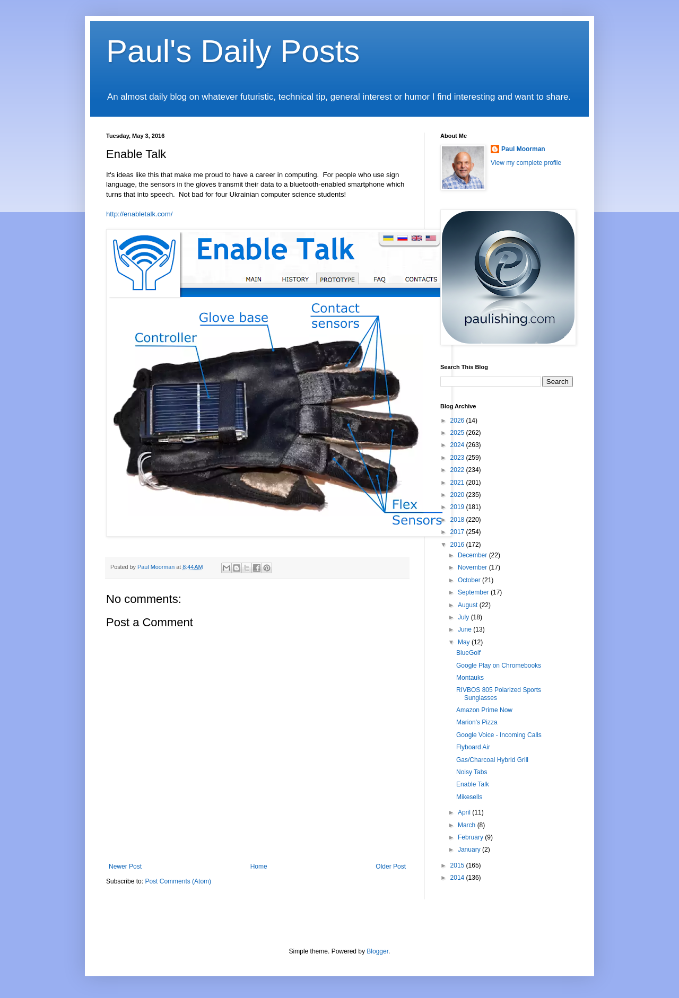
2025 (458, 432)
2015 (458, 865)
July (464, 617)
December (473, 555)
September (474, 592)
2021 (458, 482)
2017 (458, 532)
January (470, 849)
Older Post (391, 866)
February (471, 837)
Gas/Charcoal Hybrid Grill (492, 760)
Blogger (377, 951)
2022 (458, 470)
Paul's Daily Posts (233, 51)
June (465, 629)
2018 (458, 519)
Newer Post (125, 866)
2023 (458, 457)
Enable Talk (472, 784)
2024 (458, 445)
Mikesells (469, 797)
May (465, 642)
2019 (458, 507)
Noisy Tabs (471, 772)
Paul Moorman (523, 149)
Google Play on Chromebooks (498, 665)
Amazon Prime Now (484, 710)
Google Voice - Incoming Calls (499, 735)
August (469, 605)
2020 (458, 494)
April (465, 812)
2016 (458, 544)
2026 (458, 420)
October (470, 580)
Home (258, 866)
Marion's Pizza (477, 722)
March (467, 825)
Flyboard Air (473, 747)
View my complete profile (526, 163)
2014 (458, 877)
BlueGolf (468, 652)
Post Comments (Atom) (178, 881)
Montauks (470, 677)
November (473, 567)
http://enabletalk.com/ (139, 214)
